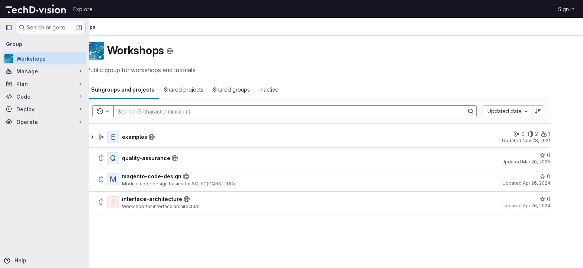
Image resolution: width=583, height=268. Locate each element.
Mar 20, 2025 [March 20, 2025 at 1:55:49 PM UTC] (554, 162)
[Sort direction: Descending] (556, 111)
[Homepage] (35, 9)
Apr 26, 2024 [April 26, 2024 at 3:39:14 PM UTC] (554, 183)
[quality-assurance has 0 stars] (562, 155)
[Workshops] (44, 58)
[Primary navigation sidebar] (9, 28)
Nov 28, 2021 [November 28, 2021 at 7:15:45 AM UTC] (554, 140)
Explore (83, 9)
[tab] (140, 89)
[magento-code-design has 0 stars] (562, 176)
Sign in (566, 9)
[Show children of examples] (110, 137)
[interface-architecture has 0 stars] (562, 199)
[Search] (303, 111)
